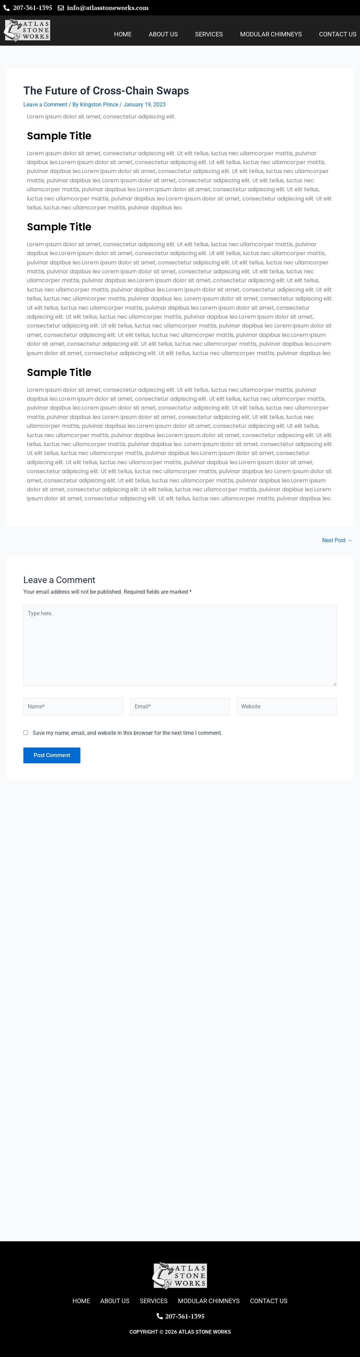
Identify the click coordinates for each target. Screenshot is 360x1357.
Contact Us (338, 34)
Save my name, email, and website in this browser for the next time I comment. (127, 733)
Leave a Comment (45, 104)
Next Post (337, 540)
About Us (163, 34)
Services (209, 34)
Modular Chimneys (271, 34)
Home (123, 34)
